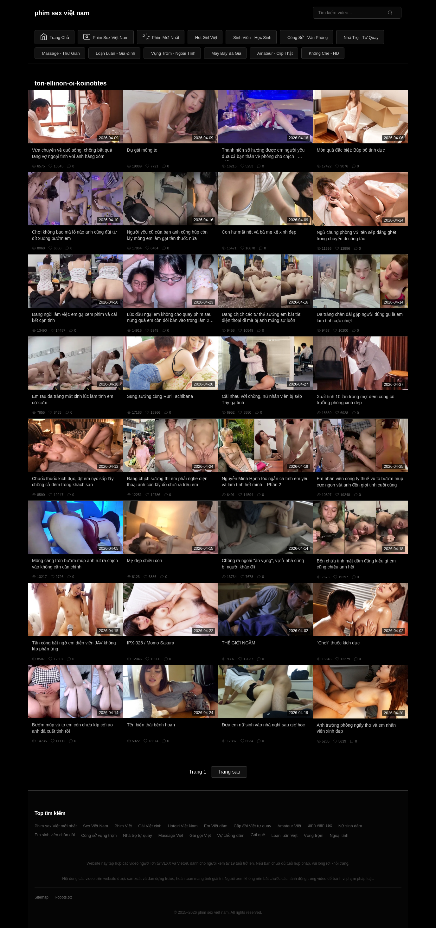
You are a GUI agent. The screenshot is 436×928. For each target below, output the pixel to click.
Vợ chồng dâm (230, 835)
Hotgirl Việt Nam (182, 826)
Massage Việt (170, 835)
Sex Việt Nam (95, 826)
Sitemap (41, 897)
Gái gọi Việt (200, 835)
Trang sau (229, 771)
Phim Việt (123, 826)
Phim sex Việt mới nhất (56, 826)
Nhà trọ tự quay (137, 835)
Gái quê (258, 834)
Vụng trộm (314, 835)
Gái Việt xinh (149, 826)
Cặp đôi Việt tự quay (252, 826)
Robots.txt (63, 897)
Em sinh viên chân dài (55, 834)
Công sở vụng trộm (99, 835)
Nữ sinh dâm (350, 826)
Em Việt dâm (216, 826)
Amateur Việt (289, 826)
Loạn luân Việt (285, 835)
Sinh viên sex (319, 825)
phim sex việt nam (62, 12)
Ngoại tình (339, 835)
